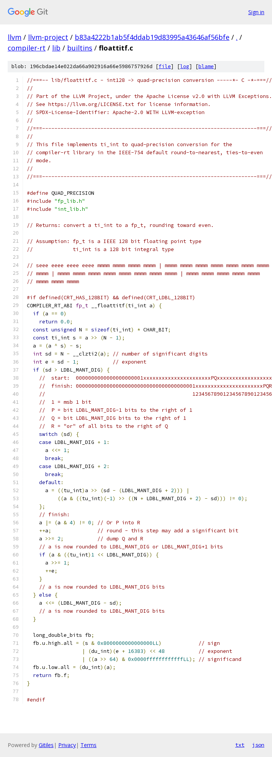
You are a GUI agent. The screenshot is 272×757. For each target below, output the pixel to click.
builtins (79, 47)
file (165, 66)
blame (206, 66)
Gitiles (46, 745)
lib (56, 47)
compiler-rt (27, 47)
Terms (88, 745)
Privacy (67, 745)
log (184, 66)
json (258, 744)
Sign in (256, 12)
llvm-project (48, 37)
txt (239, 744)
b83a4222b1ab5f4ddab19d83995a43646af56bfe (152, 37)
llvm (14, 37)
